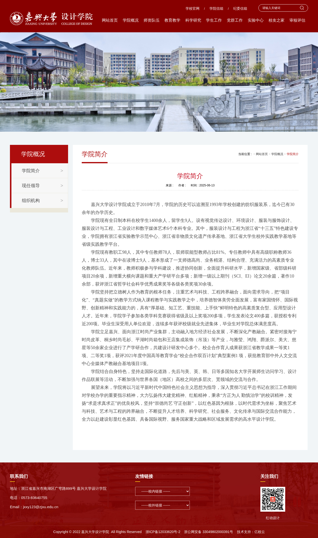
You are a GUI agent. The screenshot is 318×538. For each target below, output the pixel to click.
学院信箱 (216, 8)
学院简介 (293, 154)
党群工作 (235, 20)
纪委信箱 (240, 8)
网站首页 (110, 20)
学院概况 (131, 20)
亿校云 (259, 532)
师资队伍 (151, 20)
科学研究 (193, 20)
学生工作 (214, 20)
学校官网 (192, 8)
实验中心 (256, 20)
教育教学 (172, 20)
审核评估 (297, 20)
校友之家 (276, 20)
